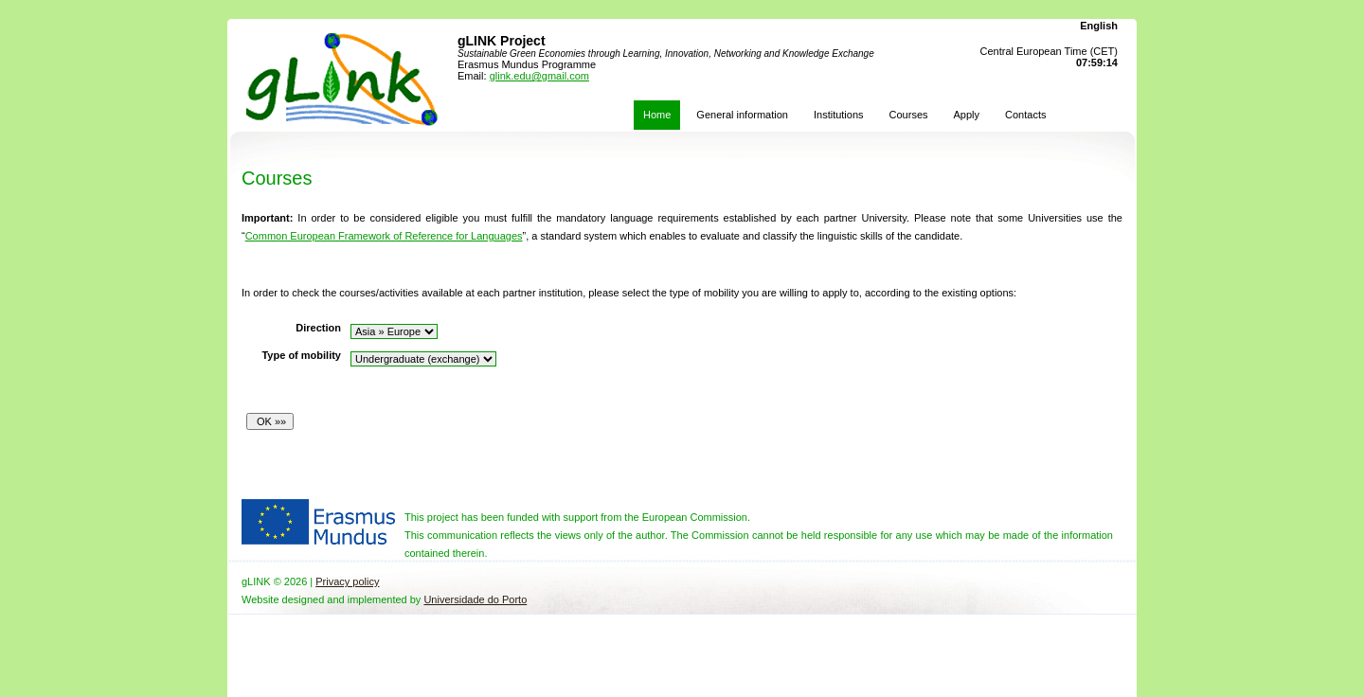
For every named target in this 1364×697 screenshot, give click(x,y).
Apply (967, 114)
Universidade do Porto (475, 599)
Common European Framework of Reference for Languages (384, 235)
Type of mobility (301, 355)
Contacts (1025, 114)
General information (742, 114)
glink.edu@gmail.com (539, 75)
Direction (318, 327)
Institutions (839, 114)
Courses (908, 114)
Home (657, 114)
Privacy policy (347, 581)
